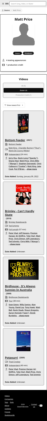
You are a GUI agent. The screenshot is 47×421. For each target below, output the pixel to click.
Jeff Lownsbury (32, 238)
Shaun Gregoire (31, 310)
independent (14, 154)
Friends (7, 412)
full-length (13, 229)
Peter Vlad (13, 233)
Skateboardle (10, 415)
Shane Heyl (14, 161)
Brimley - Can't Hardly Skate (19, 213)
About (7, 405)
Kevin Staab (18, 310)
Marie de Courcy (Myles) (19, 150)
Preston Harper (25, 369)
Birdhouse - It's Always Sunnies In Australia (20, 288)
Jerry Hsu (13, 158)
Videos (7, 396)
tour (11, 301)
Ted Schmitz (14, 241)
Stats (12, 402)
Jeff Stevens (24, 233)
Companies (9, 399)
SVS (7, 3)
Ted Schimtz (14, 226)
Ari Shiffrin (20, 236)
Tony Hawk (30, 307)
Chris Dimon (19, 238)
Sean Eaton (14, 304)
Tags (6, 402)
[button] (3, 3)
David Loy (19, 307)
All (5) (23, 86)
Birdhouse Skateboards (19, 297)
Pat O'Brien (19, 169)
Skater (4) (23, 90)
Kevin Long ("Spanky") (28, 158)
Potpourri (11, 357)
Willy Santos (25, 304)
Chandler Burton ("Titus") (29, 148)
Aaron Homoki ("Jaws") (19, 313)
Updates (8, 409)
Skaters (6, 10)
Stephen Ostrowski (27, 163)
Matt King (13, 148)
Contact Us (34, 405)
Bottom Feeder (15, 140)
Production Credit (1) (23, 95)
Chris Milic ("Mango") (29, 241)
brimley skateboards (18, 222)
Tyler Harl (30, 236)
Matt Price (24, 161)
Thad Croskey (14, 361)
